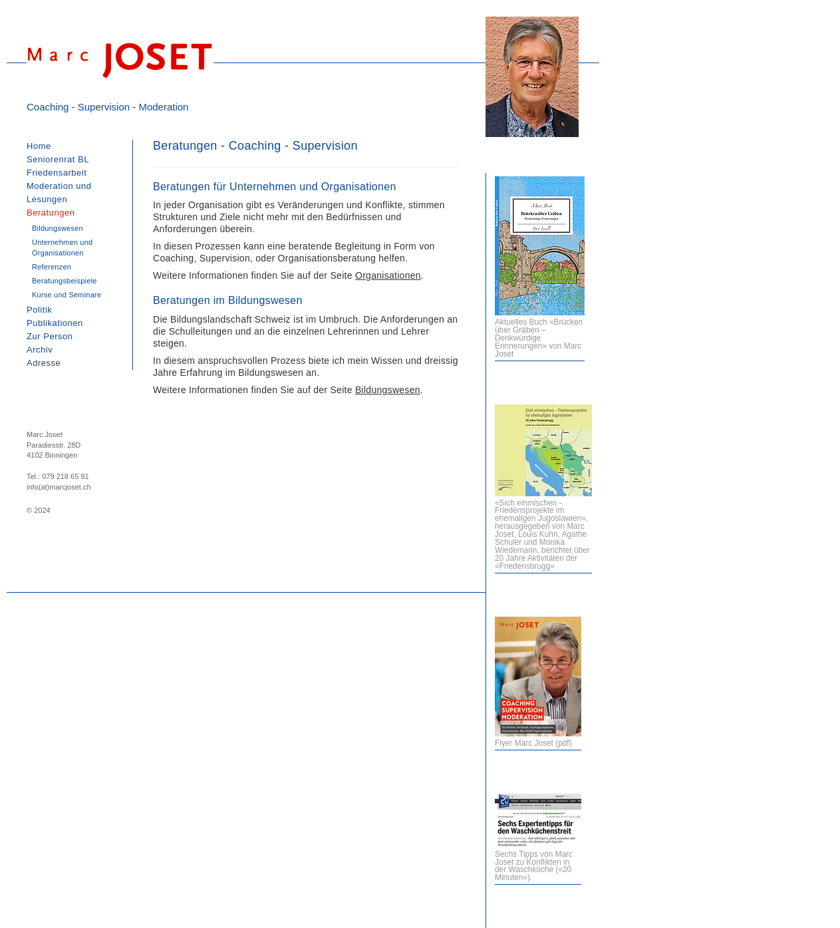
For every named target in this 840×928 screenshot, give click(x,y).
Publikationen (55, 323)
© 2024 (39, 510)
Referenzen (51, 267)
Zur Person (50, 336)
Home (39, 146)
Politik (39, 310)
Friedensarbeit (56, 173)
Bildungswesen (387, 390)
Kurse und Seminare (66, 295)
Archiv (40, 350)
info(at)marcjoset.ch (59, 487)
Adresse (44, 363)
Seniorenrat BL (58, 159)
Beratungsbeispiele (64, 281)
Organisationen (388, 275)
